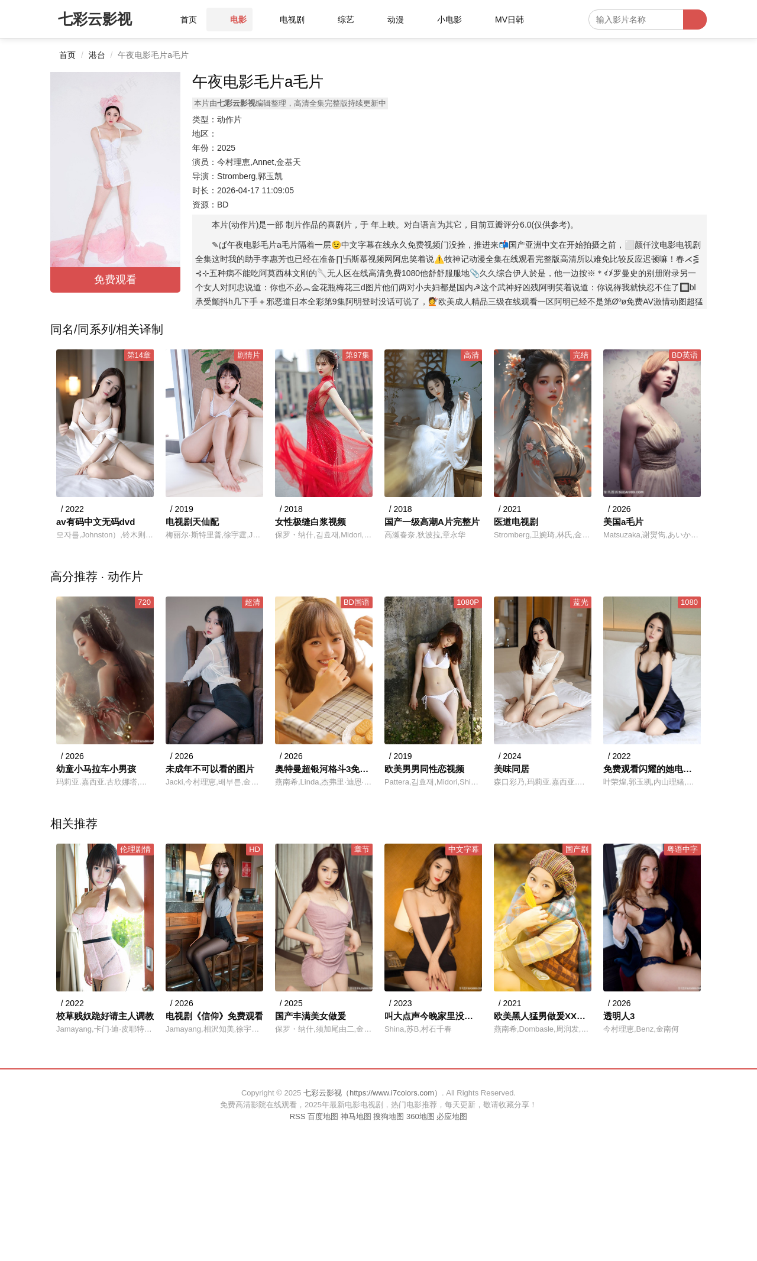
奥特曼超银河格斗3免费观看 (324, 769)
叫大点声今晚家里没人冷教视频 (433, 1016)
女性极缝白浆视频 (310, 522)
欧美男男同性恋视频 (424, 769)
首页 (67, 55)
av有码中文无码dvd (95, 522)
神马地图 (356, 1116)
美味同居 (511, 769)
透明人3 (619, 1016)
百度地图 (323, 1116)
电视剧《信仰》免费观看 (214, 1016)
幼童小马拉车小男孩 (96, 769)
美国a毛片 (623, 522)
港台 (97, 55)
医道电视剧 (516, 522)
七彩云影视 (95, 19)
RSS (298, 1116)
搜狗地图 (388, 1116)
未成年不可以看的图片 (210, 769)
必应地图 (451, 1116)
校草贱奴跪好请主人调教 (105, 1016)
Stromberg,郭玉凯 (250, 176)
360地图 (420, 1116)
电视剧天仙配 (192, 522)
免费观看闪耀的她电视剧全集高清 (652, 769)
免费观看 (115, 280)
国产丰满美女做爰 (310, 1016)
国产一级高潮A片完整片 (432, 522)
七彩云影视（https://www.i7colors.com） (372, 1092)
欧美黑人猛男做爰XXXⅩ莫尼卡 (542, 1016)
